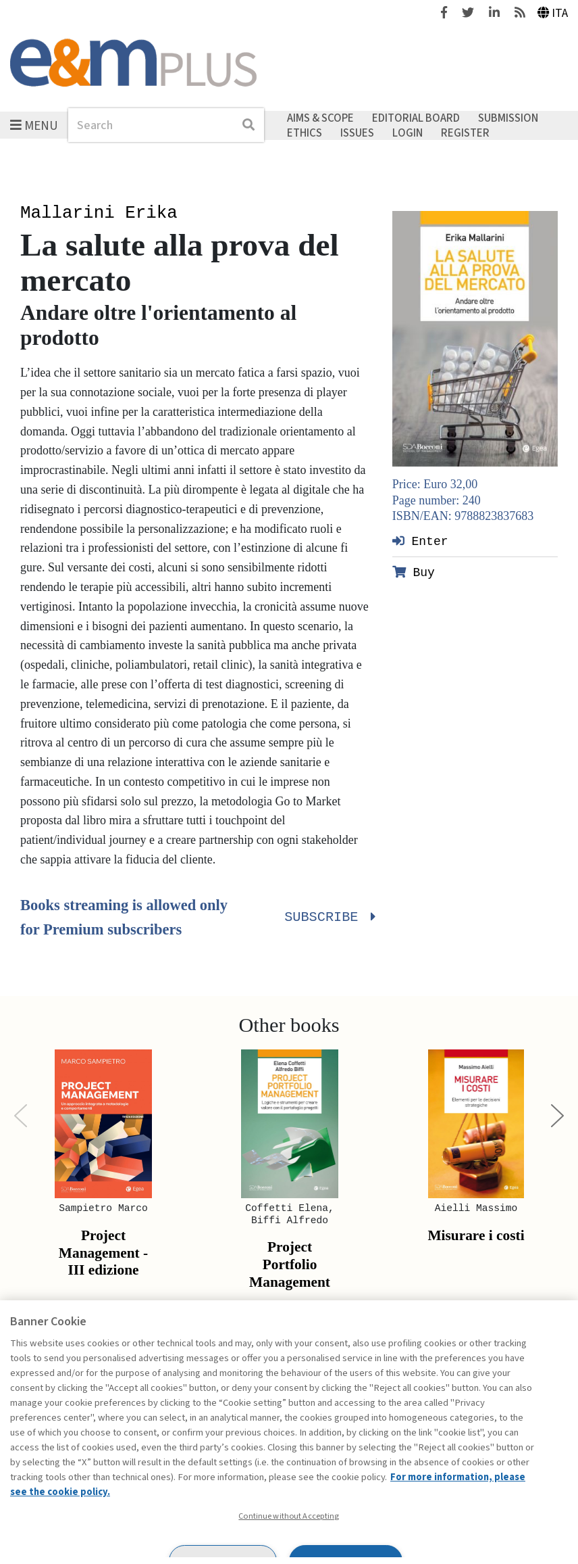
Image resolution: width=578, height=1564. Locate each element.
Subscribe (328, 917)
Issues (357, 132)
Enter (420, 541)
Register (465, 132)
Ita (553, 13)
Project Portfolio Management (289, 1264)
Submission (508, 118)
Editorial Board (416, 118)
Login (407, 132)
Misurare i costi (475, 1235)
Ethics (304, 132)
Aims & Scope (320, 118)
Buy (413, 572)
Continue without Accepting (288, 1516)
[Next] (557, 1116)
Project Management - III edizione (103, 1252)
